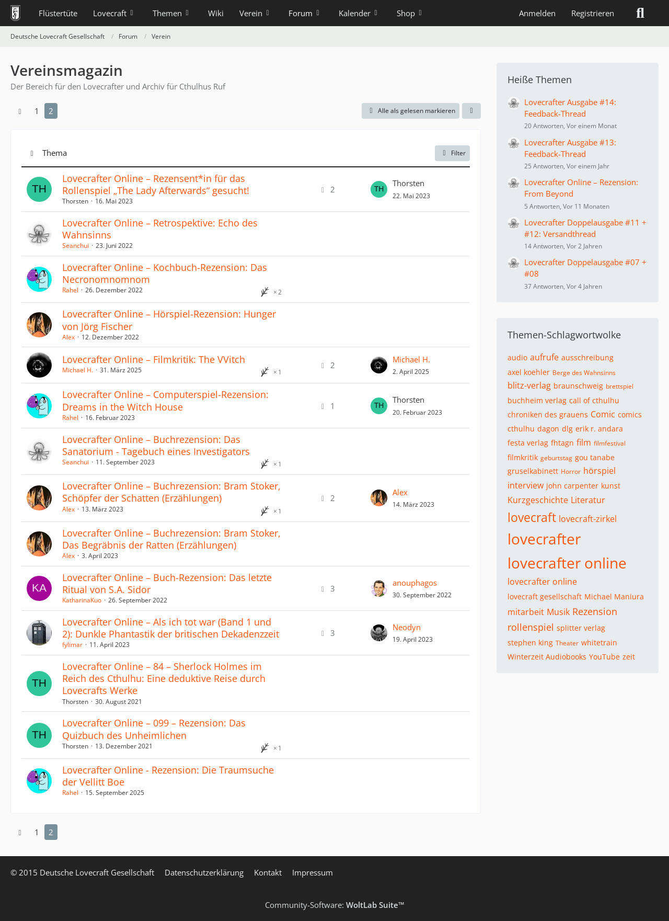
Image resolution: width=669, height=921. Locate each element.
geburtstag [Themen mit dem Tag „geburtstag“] (556, 457)
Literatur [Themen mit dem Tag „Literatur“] (588, 500)
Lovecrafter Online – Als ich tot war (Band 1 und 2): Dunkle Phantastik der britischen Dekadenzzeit (170, 628)
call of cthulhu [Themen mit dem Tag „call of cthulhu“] (594, 400)
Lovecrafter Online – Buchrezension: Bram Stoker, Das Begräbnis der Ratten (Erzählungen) (171, 539)
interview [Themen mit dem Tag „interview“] (525, 485)
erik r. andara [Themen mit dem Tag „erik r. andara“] (599, 429)
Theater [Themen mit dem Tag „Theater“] (567, 643)
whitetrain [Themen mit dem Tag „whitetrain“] (599, 642)
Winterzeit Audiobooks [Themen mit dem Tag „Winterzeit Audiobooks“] (546, 657)
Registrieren (592, 13)
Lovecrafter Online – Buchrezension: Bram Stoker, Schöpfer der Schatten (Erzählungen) (171, 492)
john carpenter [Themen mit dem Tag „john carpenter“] (572, 486)
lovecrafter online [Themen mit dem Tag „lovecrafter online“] (567, 563)
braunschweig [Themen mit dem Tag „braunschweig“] (578, 386)
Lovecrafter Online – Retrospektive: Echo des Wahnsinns (160, 229)
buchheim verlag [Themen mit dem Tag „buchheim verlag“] (537, 400)
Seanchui (75, 245)
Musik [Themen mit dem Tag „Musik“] (558, 612)
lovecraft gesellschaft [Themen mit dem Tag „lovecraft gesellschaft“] (544, 596)
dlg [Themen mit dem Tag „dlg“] (567, 429)
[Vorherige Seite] (19, 111)
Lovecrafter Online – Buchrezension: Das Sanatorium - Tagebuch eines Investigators (156, 445)
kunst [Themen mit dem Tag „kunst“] (610, 486)
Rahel (70, 290)
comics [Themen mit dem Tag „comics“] (630, 414)
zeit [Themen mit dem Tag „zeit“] (628, 657)
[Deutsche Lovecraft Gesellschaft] (15, 13)
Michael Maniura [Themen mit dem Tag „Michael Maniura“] (614, 596)
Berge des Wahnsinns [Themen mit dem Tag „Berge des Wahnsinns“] (584, 372)
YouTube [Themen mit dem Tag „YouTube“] (604, 657)
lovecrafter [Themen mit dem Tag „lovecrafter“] (544, 539)
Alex (68, 337)
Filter (452, 153)
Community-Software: (335, 905)
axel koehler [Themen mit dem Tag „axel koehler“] (528, 372)
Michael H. (77, 370)
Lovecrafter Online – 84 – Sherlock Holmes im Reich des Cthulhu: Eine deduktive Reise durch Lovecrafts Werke (164, 678)
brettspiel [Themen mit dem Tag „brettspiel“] (619, 386)
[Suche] (640, 13)
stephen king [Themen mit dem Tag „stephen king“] (530, 642)
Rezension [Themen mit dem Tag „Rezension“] (594, 611)
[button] (471, 111)
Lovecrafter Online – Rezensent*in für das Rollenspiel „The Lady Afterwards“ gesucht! (155, 184)
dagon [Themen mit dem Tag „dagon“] (548, 429)
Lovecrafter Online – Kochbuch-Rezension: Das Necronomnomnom (164, 273)
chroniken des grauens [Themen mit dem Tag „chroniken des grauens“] (547, 414)
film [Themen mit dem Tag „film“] (583, 442)
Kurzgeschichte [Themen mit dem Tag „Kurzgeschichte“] (537, 500)
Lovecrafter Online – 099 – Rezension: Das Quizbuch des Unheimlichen (154, 729)
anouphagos (415, 582)
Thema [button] (54, 152)
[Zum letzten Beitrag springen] (379, 189)
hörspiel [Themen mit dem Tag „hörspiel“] (599, 470)
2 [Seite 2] (51, 111)
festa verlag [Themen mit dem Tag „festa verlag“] (527, 443)
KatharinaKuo (81, 600)
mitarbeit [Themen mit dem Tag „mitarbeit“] (525, 612)
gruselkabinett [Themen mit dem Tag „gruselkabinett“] (532, 471)
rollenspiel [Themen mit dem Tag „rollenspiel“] (530, 627)
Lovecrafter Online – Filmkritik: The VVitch (153, 359)
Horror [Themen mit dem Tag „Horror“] (571, 471)
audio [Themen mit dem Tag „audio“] (517, 357)
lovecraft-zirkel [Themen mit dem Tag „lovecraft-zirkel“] (588, 519)
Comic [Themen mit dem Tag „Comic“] (603, 414)
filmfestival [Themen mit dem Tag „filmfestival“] (610, 443)
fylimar (72, 644)
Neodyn (407, 627)
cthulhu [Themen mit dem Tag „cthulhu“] (521, 429)
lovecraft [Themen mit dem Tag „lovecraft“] (531, 517)
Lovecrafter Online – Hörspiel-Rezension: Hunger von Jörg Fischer (169, 320)
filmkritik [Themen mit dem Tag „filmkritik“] (522, 457)
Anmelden (537, 13)
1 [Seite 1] (36, 111)
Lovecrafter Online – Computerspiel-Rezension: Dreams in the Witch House (165, 400)
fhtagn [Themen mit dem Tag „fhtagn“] (562, 443)
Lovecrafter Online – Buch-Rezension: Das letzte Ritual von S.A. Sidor (167, 583)
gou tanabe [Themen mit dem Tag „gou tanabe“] (595, 457)
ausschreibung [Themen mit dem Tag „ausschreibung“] (587, 357)
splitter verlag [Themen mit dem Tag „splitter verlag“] (581, 628)
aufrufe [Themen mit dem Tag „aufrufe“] (544, 357)
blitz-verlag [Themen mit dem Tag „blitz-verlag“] (529, 385)
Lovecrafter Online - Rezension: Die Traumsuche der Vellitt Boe (168, 776)
